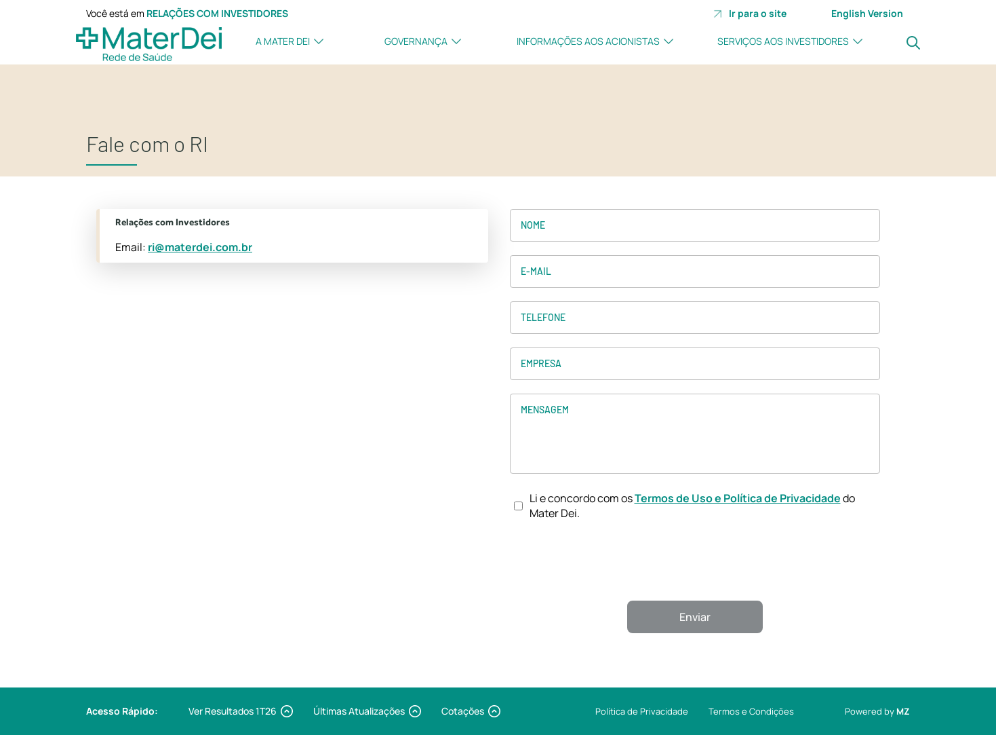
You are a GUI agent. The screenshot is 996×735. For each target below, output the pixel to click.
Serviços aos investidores (783, 41)
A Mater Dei (283, 41)
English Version (867, 13)
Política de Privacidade (641, 711)
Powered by (877, 711)
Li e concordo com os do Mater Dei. (692, 506)
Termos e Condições (751, 711)
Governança (415, 41)
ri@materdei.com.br (200, 247)
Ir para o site (749, 13)
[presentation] (695, 560)
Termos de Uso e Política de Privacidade (738, 498)
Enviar (695, 616)
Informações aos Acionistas (588, 41)
